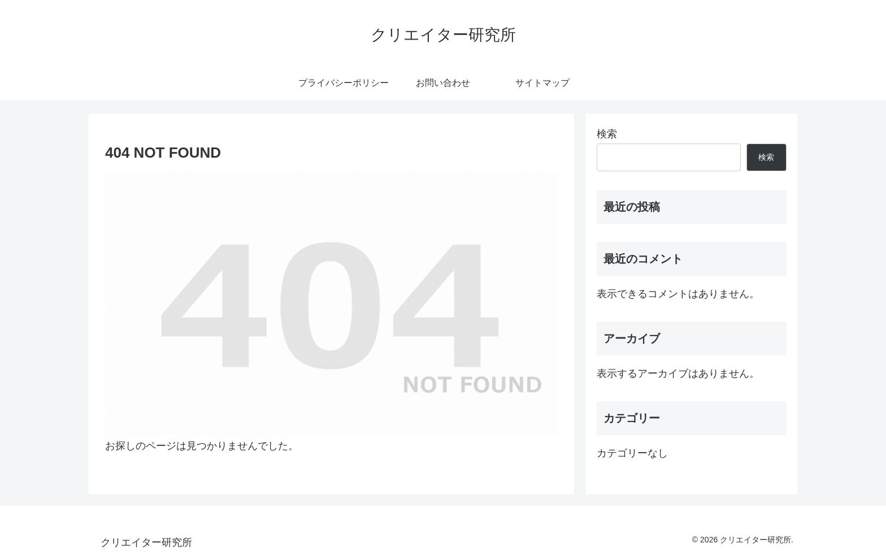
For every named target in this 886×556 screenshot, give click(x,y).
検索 (607, 134)
